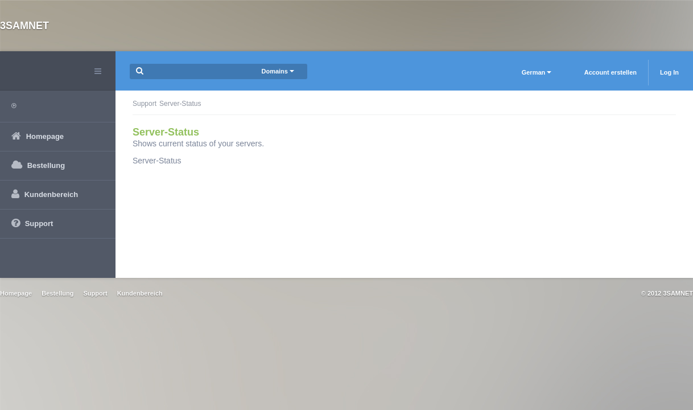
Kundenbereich (140, 293)
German (537, 72)
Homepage (16, 293)
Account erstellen (610, 72)
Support (144, 104)
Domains (277, 71)
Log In (669, 72)
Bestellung (57, 293)
